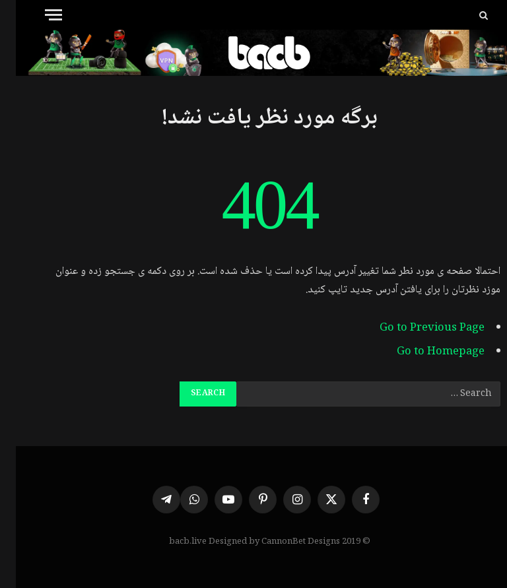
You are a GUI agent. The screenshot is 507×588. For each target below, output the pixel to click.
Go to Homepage (425, 352)
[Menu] (37, 15)
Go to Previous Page (416, 328)
